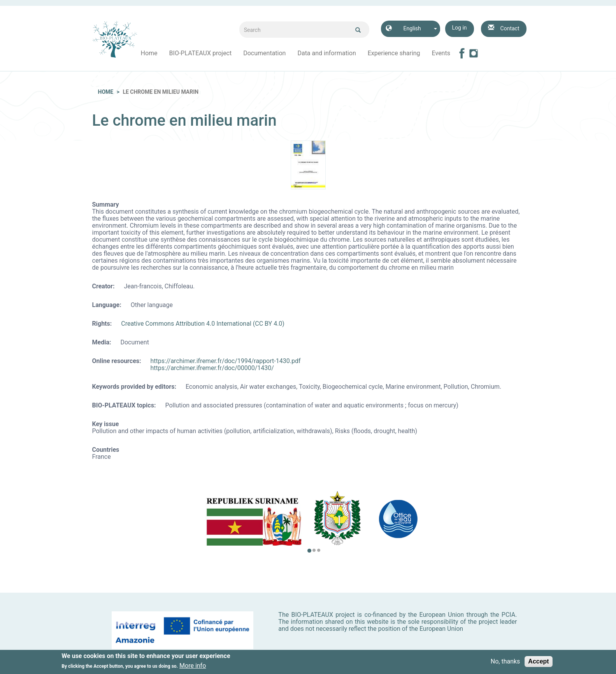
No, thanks (505, 663)
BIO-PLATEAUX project (200, 53)
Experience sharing (394, 53)
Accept (538, 663)
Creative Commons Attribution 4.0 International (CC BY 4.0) (202, 323)
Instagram (473, 53)
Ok (358, 30)
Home (149, 53)
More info (192, 667)
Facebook (462, 53)
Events (441, 53)
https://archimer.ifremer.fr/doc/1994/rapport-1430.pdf (226, 361)
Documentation (264, 53)
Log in (459, 28)
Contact (509, 28)
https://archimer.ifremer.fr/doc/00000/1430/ (212, 368)
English (412, 28)
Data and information (326, 53)
